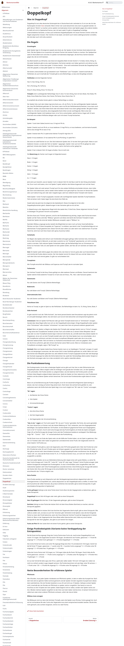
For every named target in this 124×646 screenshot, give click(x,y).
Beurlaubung (7, 195)
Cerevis (5, 339)
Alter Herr (6, 97)
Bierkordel (6, 232)
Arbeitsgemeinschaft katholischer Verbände (10, 147)
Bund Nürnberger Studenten (12, 302)
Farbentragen (7, 551)
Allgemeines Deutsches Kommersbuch (10, 89)
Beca (4, 179)
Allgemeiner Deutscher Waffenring (10, 75)
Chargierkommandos (10, 370)
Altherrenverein (8, 103)
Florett (5, 591)
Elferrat (5, 509)
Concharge (6, 379)
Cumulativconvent (9, 430)
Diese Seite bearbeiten (35, 611)
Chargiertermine (8, 373)
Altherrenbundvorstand (10, 100)
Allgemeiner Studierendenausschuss (10, 85)
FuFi (4, 605)
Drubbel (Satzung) (9, 485)
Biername (6, 250)
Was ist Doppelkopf (107, 9)
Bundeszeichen (8, 311)
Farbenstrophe (7, 548)
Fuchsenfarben (8, 627)
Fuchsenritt (6, 640)
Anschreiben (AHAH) (9, 124)
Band (4, 161)
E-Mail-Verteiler (8, 494)
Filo (4, 585)
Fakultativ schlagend (9, 539)
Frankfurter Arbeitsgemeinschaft (9, 598)
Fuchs (5, 609)
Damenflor (6, 433)
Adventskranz (7, 40)
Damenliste (6, 436)
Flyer (4, 594)
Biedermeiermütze (9, 198)
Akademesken (7, 43)
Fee (4, 560)
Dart (4, 446)
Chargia (5, 360)
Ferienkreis (6, 570)
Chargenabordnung (9, 342)
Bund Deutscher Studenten (12, 299)
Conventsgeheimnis (9, 398)
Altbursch (6, 93)
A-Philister (6, 13)
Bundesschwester (8, 308)
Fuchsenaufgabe (8, 612)
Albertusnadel (7, 68)
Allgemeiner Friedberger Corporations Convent (11, 80)
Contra (5, 388)
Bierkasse (6, 229)
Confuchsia (6, 385)
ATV (4, 16)
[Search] (114, 2)
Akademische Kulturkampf (11, 56)
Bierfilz (5, 220)
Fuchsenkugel (7, 633)
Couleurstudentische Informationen (9, 426)
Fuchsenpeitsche (8, 636)
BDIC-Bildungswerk (9, 155)
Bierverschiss (7, 272)
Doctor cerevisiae (8, 469)
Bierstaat (6, 269)
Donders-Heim (7, 475)
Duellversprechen (8, 491)
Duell (4, 488)
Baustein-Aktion (8, 173)
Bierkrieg (6, 238)
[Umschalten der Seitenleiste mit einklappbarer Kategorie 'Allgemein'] (23, 10)
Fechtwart (6, 557)
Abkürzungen (7, 27)
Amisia (5, 115)
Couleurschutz (7, 422)
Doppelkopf (6, 481)
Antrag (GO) (7, 131)
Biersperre (6, 266)
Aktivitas (5, 65)
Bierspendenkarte (9, 263)
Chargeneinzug (8, 348)
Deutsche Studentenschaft (11, 463)
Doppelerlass (7, 478)
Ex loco (5, 526)
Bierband (6, 204)
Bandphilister (7, 167)
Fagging (5, 536)
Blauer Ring (6, 283)
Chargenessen (7, 351)
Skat (42, 26)
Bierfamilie (6, 213)
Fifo (4, 582)
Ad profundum (7, 37)
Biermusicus (7, 244)
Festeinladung (7, 573)
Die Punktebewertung (108, 14)
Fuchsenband (7, 615)
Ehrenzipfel (6, 506)
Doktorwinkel (7, 472)
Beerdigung (6, 182)
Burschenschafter (8, 330)
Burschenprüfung (8, 320)
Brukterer (6, 295)
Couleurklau (7, 419)
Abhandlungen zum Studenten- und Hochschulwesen (13, 20)
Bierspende (6, 260)
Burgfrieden (7, 314)
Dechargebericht (8, 452)
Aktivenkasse (7, 59)
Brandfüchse (7, 289)
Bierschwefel (7, 257)
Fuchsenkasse (7, 630)
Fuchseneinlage (8, 624)
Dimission (6, 466)
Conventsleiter (7, 401)
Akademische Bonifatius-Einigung (11, 47)
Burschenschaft (8, 326)
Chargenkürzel (7, 357)
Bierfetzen (6, 216)
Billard (5, 275)
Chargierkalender (8, 364)
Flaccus (5, 588)
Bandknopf (6, 164)
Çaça (4, 336)
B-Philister (6, 152)
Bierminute (6, 241)
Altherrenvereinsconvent (11, 106)
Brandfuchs (6, 286)
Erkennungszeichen (9, 515)
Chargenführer (7, 354)
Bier (4, 201)
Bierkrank (6, 235)
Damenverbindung (9, 443)
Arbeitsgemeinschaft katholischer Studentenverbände (9, 142)
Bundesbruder (7, 305)
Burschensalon (7, 323)
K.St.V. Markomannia (95, 3)
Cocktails (6, 376)
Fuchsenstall (7, 643)
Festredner (6, 579)
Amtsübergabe (7, 118)
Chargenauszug (8, 345)
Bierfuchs (6, 223)
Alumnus (6, 112)
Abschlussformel (8, 31)
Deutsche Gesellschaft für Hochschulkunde (11, 459)
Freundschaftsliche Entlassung (13, 602)
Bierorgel (6, 254)
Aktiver (5, 62)
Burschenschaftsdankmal (11, 333)
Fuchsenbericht (8, 618)
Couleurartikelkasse (9, 416)
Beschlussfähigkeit (9, 189)
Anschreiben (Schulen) (10, 127)
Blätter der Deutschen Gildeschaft (10, 279)
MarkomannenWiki (13, 3)
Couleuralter (7, 413)
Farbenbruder (7, 545)
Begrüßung (6, 186)
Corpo (5, 407)
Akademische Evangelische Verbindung (11, 52)
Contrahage (7, 391)
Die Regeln (105, 11)
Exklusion (6, 530)
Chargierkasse (7, 367)
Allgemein (5, 10)
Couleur (5, 410)
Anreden (5, 121)
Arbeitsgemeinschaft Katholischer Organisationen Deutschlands (12, 135)
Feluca (5, 564)
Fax (4, 554)
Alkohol (5, 71)
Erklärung (6, 523)
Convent (5, 394)
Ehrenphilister (7, 503)
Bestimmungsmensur (10, 192)
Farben (5, 542)
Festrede (5, 576)
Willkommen (6, 7)
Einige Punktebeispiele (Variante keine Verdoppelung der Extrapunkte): (110, 18)
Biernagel (6, 247)
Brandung (6, 292)
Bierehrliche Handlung (10, 210)
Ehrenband (6, 497)
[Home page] (28, 8)
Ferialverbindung (8, 567)
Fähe (4, 533)
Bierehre (5, 207)
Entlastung (6, 512)
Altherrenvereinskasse (10, 109)
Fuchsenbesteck (8, 621)
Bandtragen (7, 170)
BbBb (4, 176)
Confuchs (6, 382)
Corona (5, 404)
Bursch (5, 317)
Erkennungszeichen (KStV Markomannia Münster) (11, 519)
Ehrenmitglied (7, 500)
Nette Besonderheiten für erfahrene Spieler (111, 23)
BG (4, 158)
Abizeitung (6, 24)
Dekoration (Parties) (9, 455)
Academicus (7, 34)
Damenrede (7, 439)
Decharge (6, 449)
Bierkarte (6, 226)
